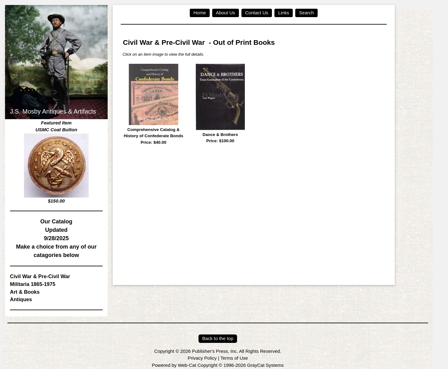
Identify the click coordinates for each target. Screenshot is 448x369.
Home (200, 12)
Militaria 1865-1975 (32, 284)
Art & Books (25, 292)
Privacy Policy (202, 358)
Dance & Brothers (220, 138)
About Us (225, 12)
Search (306, 12)
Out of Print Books (244, 42)
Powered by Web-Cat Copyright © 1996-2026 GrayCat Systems (217, 365)
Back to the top (217, 338)
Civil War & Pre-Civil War (40, 276)
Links (283, 12)
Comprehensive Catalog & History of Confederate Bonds (153, 136)
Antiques (21, 299)
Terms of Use (234, 358)
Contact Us (256, 12)
